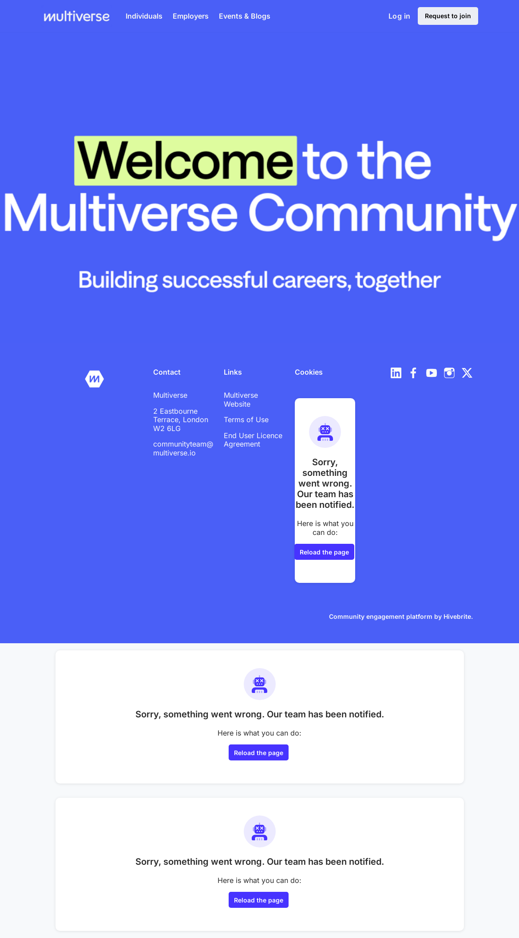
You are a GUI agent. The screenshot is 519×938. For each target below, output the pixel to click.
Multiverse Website (241, 399)
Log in (399, 16)
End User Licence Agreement (253, 440)
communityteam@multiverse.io (183, 448)
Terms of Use (246, 419)
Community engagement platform (380, 616)
